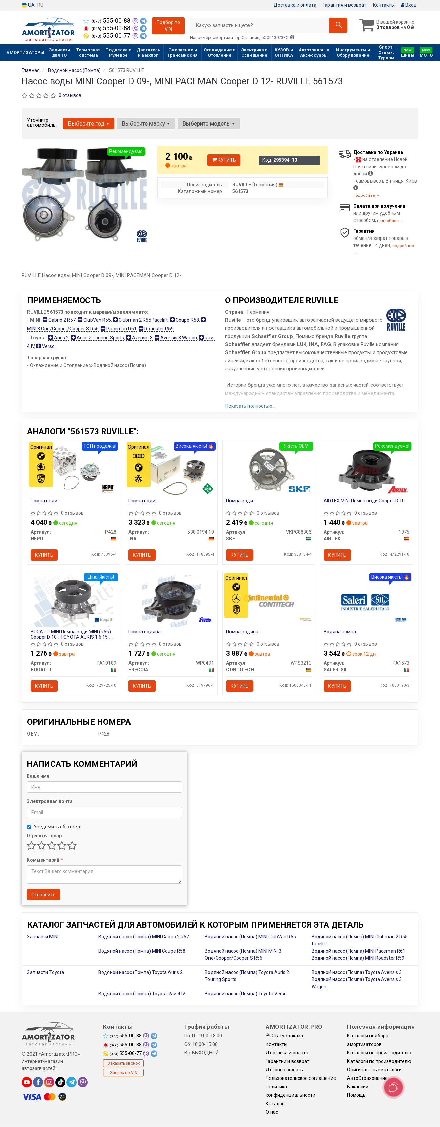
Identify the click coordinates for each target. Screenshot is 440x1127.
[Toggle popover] (393, 1087)
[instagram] (49, 1082)
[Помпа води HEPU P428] (73, 469)
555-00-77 (107, 35)
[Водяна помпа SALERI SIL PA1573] (366, 601)
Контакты (384, 5)
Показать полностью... (250, 406)
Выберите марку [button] (146, 123)
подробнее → (366, 195)
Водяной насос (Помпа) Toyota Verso (246, 994)
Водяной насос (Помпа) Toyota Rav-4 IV (141, 994)
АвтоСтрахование (367, 1078)
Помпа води (44, 500)
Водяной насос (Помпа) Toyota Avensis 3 (357, 972)
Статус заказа (284, 1036)
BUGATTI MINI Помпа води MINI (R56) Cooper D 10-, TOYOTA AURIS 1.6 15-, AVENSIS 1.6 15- (71, 634)
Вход (409, 5)
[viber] (83, 1082)
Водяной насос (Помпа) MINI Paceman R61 (358, 951)
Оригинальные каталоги (374, 1070)
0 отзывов (70, 95)
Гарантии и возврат (287, 1061)
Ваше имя (38, 776)
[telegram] (71, 1082)
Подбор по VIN (168, 26)
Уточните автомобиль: (42, 122)
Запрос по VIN (123, 1073)
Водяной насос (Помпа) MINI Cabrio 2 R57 (143, 937)
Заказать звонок (123, 1063)
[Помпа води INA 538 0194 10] (171, 469)
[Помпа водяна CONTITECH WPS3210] (269, 601)
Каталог (275, 1104)
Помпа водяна (144, 632)
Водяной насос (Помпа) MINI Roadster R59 (358, 958)
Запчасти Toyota (45, 972)
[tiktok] (60, 1082)
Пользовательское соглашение (301, 1078)
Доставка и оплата (295, 5)
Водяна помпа (340, 632)
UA (28, 5)
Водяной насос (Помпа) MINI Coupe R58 (141, 951)
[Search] (338, 25)
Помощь (356, 1095)
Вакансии (357, 1087)
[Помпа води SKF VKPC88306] (268, 469)
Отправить (43, 895)
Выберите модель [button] (209, 123)
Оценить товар (44, 836)
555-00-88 (107, 20)
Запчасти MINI (42, 937)
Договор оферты (285, 1070)
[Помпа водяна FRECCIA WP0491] (171, 601)
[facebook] (38, 1082)
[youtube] (27, 1082)
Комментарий (44, 860)
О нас (272, 1112)
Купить (224, 160)
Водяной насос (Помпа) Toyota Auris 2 (140, 972)
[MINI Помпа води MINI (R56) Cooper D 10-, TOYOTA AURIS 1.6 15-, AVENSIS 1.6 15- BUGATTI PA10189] (73, 601)
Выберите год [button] (88, 123)
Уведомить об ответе (54, 827)
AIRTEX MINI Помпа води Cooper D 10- (365, 500)
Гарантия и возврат (344, 5)
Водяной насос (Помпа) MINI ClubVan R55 (250, 937)
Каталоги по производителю (379, 1053)
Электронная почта (50, 801)
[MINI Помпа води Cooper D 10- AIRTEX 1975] (367, 469)
